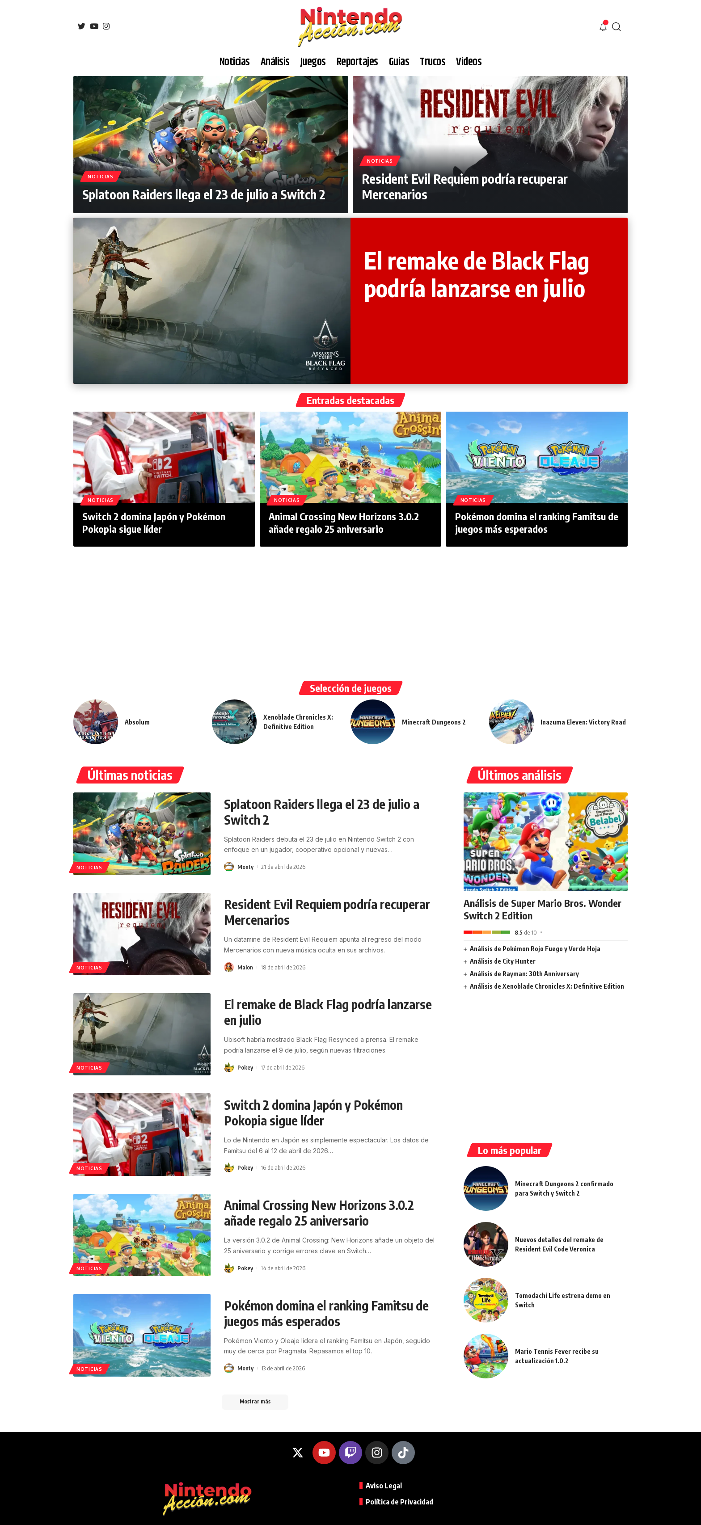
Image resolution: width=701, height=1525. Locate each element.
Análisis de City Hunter (503, 961)
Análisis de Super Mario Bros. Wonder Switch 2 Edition (542, 909)
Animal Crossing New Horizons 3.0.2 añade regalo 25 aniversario (344, 522)
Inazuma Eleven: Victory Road (583, 722)
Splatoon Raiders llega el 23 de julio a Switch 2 (203, 194)
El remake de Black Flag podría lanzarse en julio (477, 273)
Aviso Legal (384, 1485)
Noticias (101, 176)
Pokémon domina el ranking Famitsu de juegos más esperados (536, 522)
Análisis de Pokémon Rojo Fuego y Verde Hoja (535, 948)
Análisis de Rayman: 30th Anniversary (524, 973)
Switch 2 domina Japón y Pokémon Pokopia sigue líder (153, 522)
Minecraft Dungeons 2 (434, 722)
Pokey (245, 1067)
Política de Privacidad (399, 1501)
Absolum (137, 722)
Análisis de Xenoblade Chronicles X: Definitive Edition (547, 986)
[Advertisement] (350, 613)
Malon (245, 967)
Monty (245, 866)
